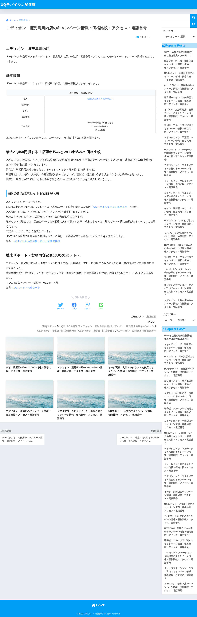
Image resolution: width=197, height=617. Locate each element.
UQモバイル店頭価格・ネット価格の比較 (36, 233)
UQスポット (49, 318)
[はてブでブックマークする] (87, 299)
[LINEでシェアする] (101, 299)
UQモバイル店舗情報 (18, 5)
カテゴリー (169, 31)
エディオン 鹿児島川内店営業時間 (57, 323)
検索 (193, 17)
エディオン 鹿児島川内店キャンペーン (133, 318)
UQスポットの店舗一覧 (26, 280)
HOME (98, 605)
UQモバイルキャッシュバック (110, 199)
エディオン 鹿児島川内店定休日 (97, 323)
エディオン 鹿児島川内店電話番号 (137, 323)
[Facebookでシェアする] (74, 299)
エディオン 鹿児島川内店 (94, 318)
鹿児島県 (151, 309)
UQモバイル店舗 (68, 318)
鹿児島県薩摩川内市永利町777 (100, 91)
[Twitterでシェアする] (60, 299)
